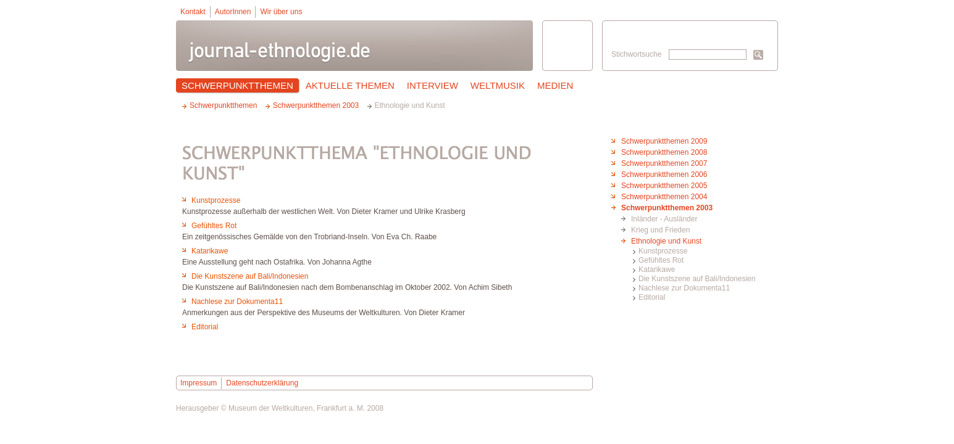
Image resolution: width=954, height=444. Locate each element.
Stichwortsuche (636, 54)
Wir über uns (281, 11)
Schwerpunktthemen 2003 (667, 208)
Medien (555, 85)
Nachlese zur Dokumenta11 (684, 288)
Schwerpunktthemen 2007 (664, 163)
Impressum (198, 383)
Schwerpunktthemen (237, 85)
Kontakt (193, 11)
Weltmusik (498, 85)
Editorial (651, 297)
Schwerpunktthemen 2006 (664, 174)
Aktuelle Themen (350, 85)
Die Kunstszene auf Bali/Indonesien (696, 278)
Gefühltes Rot (661, 260)
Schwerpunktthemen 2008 (664, 152)
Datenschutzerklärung (262, 383)
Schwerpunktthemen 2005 (664, 185)
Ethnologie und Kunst (666, 241)
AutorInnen (233, 11)
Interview (432, 85)
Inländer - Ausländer (664, 219)
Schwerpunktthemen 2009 (664, 141)
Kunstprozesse (662, 251)
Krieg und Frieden (660, 230)
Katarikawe (656, 269)
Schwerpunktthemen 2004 (664, 196)
